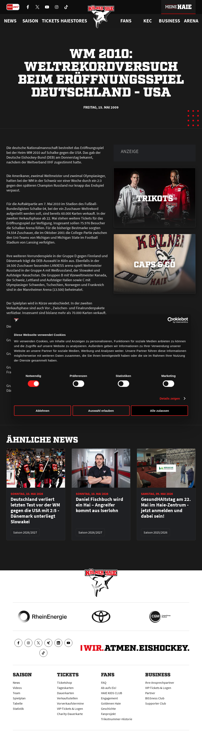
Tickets (50, 21)
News (16, 683)
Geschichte (108, 709)
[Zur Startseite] (101, 16)
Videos (17, 688)
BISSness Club (154, 698)
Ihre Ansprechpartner (159, 683)
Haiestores (74, 21)
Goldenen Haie (111, 703)
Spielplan (19, 698)
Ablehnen (42, 410)
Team (16, 693)
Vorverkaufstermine (70, 703)
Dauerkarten (65, 693)
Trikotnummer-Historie (116, 719)
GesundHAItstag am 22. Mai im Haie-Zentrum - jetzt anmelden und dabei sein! (166, 507)
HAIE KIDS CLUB (111, 693)
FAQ (103, 683)
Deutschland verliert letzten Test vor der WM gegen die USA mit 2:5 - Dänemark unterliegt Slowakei (35, 510)
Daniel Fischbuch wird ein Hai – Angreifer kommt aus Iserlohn (99, 504)
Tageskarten (65, 688)
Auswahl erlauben (101, 410)
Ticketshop (64, 683)
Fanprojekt (108, 714)
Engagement (109, 698)
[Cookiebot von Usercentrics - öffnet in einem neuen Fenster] (170, 320)
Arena (191, 21)
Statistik (18, 709)
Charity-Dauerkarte (70, 714)
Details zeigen (170, 398)
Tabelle (18, 703)
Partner (150, 693)
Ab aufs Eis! (108, 688)
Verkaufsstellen (67, 698)
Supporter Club (155, 703)
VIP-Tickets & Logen (70, 709)
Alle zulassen (159, 410)
